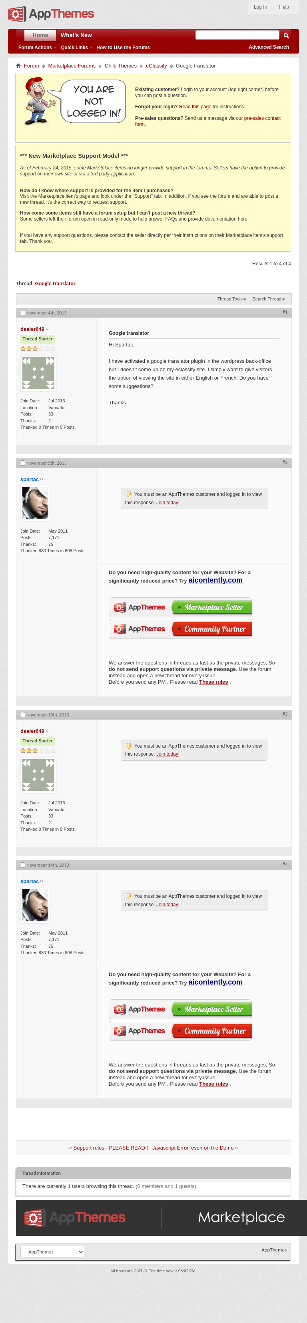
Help (284, 7)
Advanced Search (269, 47)
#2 (285, 462)
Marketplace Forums (72, 66)
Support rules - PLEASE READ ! (111, 1148)
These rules (213, 682)
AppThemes (274, 1250)
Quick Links (74, 47)
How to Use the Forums (123, 47)
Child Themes (121, 66)
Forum (31, 66)
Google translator (55, 283)
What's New (76, 35)
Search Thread (266, 298)
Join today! (167, 502)
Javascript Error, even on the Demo (193, 1148)
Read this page (195, 106)
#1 (285, 312)
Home (40, 35)
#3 (285, 714)
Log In (260, 7)
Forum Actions (35, 47)
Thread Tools (230, 298)
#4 (285, 864)
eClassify (156, 66)
